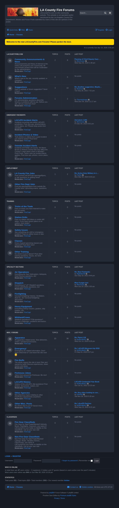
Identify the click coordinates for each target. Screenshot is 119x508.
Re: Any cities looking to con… (87, 392)
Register (17, 456)
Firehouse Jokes (23, 373)
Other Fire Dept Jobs (25, 184)
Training (10, 201)
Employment (12, 168)
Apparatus (20, 338)
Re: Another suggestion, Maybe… (88, 87)
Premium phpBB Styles (68, 495)
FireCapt (27, 71)
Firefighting (20, 294)
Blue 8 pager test (81, 283)
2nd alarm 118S (81, 120)
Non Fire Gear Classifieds (27, 437)
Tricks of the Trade (24, 206)
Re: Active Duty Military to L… (87, 173)
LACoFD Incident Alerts (26, 120)
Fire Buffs (19, 360)
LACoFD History (23, 382)
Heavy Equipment (23, 306)
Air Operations (22, 272)
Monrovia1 (81, 61)
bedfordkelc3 (82, 339)
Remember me (86, 460)
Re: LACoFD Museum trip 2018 (87, 348)
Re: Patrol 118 (80, 337)
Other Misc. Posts (23, 403)
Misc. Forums (12, 332)
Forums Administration (26, 98)
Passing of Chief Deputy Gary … (88, 59)
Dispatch (19, 283)
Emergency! (20, 348)
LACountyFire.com (15, 54)
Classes (18, 241)
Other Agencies (22, 393)
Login (7, 456)
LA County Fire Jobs (25, 173)
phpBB (51, 493)
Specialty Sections (15, 267)
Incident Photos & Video (26, 135)
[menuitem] (21, 30)
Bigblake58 (81, 274)
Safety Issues (21, 230)
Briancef (80, 89)
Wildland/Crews (22, 317)
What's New (20, 76)
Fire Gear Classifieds (25, 422)
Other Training (22, 252)
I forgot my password (70, 460)
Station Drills (21, 217)
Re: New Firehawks (82, 272)
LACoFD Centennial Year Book (87, 382)
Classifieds (12, 417)
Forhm (79, 175)
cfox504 (80, 394)
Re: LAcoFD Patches (83, 403)
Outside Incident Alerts (26, 145)
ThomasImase (82, 100)
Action (66, 480)
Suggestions (21, 87)
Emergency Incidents (16, 115)
